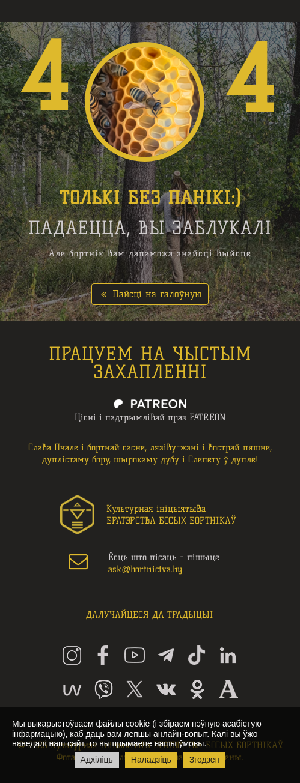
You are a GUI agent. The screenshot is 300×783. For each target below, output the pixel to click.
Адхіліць (97, 759)
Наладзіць (151, 759)
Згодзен (204, 759)
